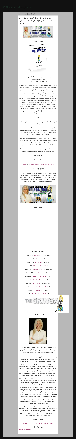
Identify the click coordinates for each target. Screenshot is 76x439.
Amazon (37, 164)
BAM (52, 164)
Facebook (46, 423)
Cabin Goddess (36, 255)
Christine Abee (39, 259)
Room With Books (36, 283)
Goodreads (30, 164)
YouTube (30, 423)
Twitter (51, 423)
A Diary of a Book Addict (17, 7)
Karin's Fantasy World (39, 273)
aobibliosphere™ (39, 262)
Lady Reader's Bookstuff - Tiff (39, 293)
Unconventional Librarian (38, 269)
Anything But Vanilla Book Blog (39, 286)
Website (24, 164)
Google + (41, 423)
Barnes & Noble (45, 164)
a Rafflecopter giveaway (25, 429)
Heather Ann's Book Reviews (39, 276)
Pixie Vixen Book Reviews (39, 279)
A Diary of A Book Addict (39, 266)
